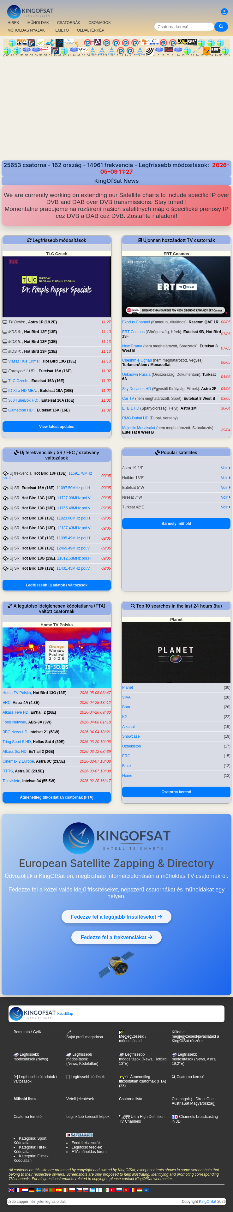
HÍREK (13, 23)
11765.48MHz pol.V (73, 508)
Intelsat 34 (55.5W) (39, 781)
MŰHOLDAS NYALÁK (26, 30)
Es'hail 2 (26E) (43, 712)
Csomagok (181, 1099)
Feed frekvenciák (86, 1143)
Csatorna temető (28, 1116)
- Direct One (203, 1099)
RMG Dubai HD (135, 418)
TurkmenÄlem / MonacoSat (146, 365)
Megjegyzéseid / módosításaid (132, 1036)
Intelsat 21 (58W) (44, 732)
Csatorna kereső (176, 792)
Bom (126, 707)
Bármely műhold (176, 523)
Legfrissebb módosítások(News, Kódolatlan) (82, 1059)
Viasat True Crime (23, 361)
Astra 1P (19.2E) (42, 322)
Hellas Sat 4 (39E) (48, 742)
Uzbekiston (131, 746)
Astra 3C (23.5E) (50, 761)
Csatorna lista (130, 1099)
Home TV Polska (17, 693)
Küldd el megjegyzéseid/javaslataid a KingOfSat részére (195, 1036)
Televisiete (11, 781)
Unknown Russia (136, 374)
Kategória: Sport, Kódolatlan (30, 1140)
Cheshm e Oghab (137, 360)
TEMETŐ (61, 30)
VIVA (126, 697)
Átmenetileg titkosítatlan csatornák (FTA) (56, 797)
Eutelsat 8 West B (199, 398)
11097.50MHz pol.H (73, 488)
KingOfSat (207, 1201)
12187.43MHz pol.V (73, 528)
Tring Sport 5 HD (17, 742)
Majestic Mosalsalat (138, 428)
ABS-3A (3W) (39, 722)
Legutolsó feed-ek (87, 1147)
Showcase (131, 736)
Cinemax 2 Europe (18, 761)
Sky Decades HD (136, 389)
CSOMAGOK (99, 23)
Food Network (14, 722)
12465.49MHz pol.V (73, 548)
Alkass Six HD (15, 751)
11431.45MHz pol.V (73, 568)
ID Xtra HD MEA (22, 390)
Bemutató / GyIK (27, 1032)
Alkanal (128, 726)
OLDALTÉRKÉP (90, 30)
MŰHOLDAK (38, 23)
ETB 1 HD (130, 408)
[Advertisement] (116, 104)
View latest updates (56, 426)
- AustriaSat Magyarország (194, 1101)
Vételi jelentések (80, 1099)
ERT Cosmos (133, 332)
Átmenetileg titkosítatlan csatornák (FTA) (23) (142, 1081)
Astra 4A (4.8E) (26, 702)
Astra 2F (208, 389)
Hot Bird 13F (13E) (40, 332)
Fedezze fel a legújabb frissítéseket (116, 917)
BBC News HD (15, 732)
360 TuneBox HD (22, 400)
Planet (127, 687)
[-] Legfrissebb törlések (85, 1077)
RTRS (8, 771)
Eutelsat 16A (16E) (55, 371)
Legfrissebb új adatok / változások (56, 585)
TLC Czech (17, 381)
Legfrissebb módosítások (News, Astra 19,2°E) (194, 1059)
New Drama (132, 346)
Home (127, 775)
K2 (124, 717)
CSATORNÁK (69, 23)
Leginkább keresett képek (88, 1116)
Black (126, 766)
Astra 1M (189, 408)
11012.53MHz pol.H (74, 558)
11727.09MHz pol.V (73, 498)
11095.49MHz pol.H (73, 538)
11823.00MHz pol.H (73, 518)
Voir (225, 468)
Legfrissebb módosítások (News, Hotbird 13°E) (143, 1059)
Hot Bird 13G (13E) (59, 361)
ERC (6, 702)
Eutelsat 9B (193, 332)
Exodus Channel (136, 322)
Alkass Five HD (15, 712)
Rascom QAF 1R (203, 322)
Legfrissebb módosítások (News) (31, 1057)
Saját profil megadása (84, 1034)
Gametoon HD (20, 410)
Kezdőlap (41, 1013)
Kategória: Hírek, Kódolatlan (30, 1149)
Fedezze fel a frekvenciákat (116, 937)
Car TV (128, 398)
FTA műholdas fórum (89, 1151)
